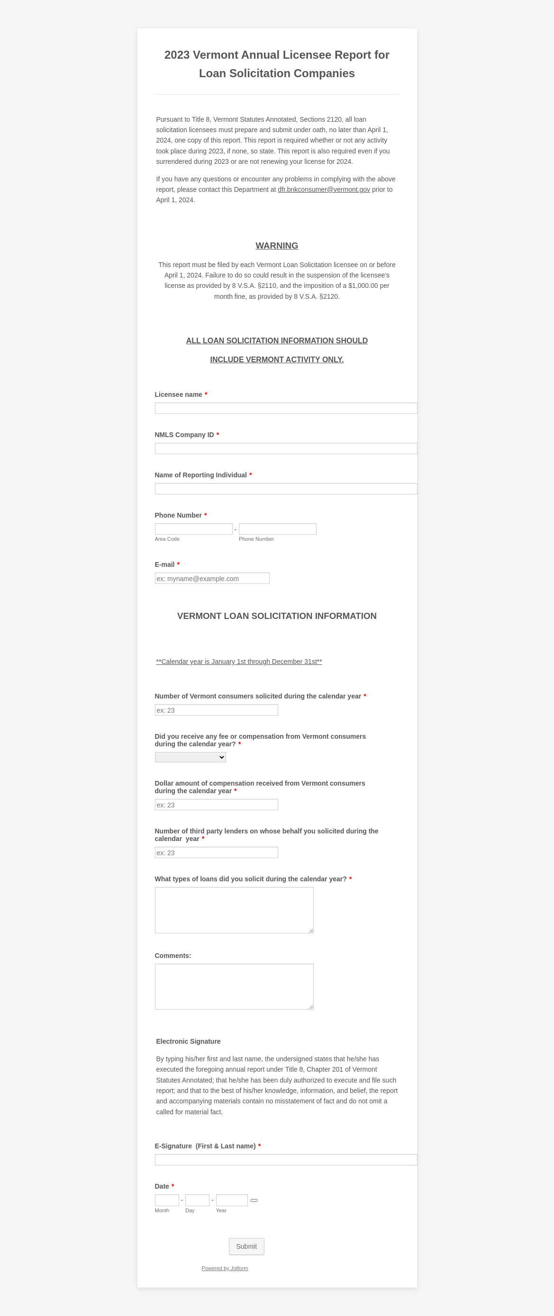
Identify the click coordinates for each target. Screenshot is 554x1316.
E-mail (167, 564)
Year (221, 1210)
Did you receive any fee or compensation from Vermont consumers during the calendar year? (260, 740)
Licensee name (181, 394)
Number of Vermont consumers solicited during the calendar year (260, 696)
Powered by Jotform (224, 1268)
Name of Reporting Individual (203, 475)
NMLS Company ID (187, 435)
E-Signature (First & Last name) (208, 1146)
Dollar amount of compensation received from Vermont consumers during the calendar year (260, 787)
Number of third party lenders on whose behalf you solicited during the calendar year (267, 834)
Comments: (173, 955)
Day (190, 1210)
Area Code (167, 539)
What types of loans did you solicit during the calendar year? (253, 879)
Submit (246, 1246)
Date (164, 1186)
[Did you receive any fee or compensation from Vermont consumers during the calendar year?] (190, 757)
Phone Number (181, 515)
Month (162, 1210)
